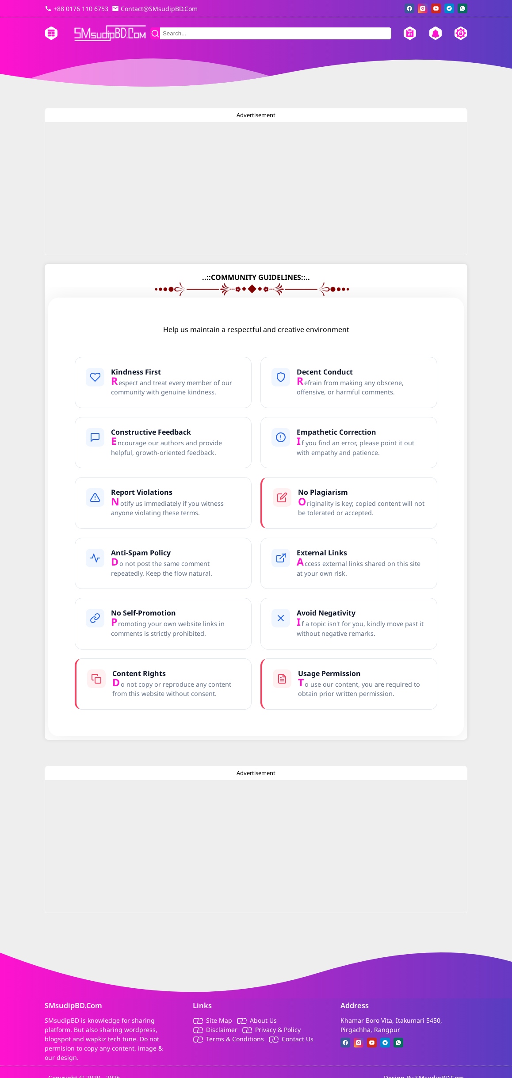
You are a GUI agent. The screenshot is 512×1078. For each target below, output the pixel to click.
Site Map (219, 1020)
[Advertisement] (256, 188)
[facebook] (409, 8)
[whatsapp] (462, 8)
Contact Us (297, 1039)
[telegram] (449, 8)
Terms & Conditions (235, 1039)
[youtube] (436, 8)
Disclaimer (221, 1029)
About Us (263, 1020)
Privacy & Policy (278, 1029)
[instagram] (423, 8)
